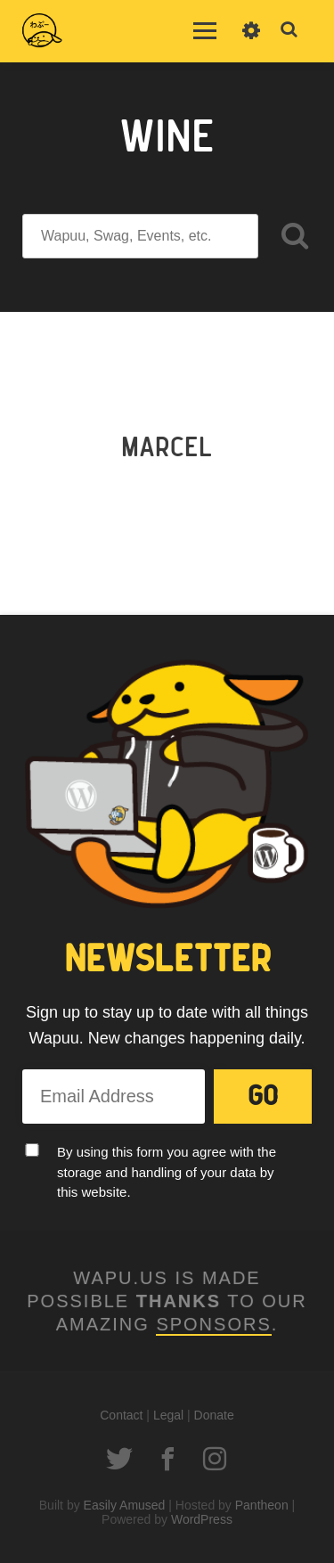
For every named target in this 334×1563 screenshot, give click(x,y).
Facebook (167, 1459)
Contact (121, 1415)
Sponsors (213, 1324)
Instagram (214, 1459)
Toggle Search (289, 30)
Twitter (119, 1459)
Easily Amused (125, 1505)
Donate (214, 1415)
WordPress (201, 1519)
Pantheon (262, 1505)
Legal (168, 1415)
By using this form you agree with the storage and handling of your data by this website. (166, 1171)
